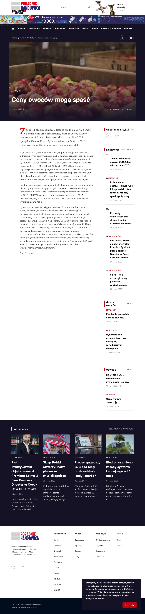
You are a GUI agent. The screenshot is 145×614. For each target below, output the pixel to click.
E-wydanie (100, 557)
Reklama (116, 28)
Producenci (59, 28)
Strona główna (17, 38)
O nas (119, 540)
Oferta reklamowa (103, 540)
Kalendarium (80, 540)
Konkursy (78, 551)
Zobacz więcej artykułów (121, 429)
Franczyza (74, 28)
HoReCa (105, 28)
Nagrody (99, 546)
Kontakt (128, 28)
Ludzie (85, 28)
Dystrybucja (100, 551)
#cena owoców (116, 109)
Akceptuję (129, 605)
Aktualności (115, 236)
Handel (21, 28)
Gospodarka (34, 28)
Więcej (130, 150)
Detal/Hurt (114, 178)
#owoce (130, 109)
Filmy (77, 557)
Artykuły (30, 38)
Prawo (95, 28)
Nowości (47, 28)
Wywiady (78, 546)
